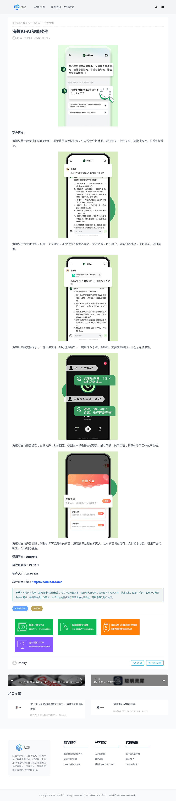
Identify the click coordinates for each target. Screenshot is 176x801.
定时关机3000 (70, 759)
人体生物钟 (100, 753)
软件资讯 (56, 7)
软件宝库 (39, 7)
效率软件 (50, 22)
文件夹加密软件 (133, 753)
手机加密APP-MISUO (104, 764)
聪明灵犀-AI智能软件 (124, 704)
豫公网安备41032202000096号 (122, 795)
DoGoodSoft (132, 764)
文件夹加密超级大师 (73, 753)
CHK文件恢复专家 (72, 764)
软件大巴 (60, 795)
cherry (17, 38)
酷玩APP (130, 759)
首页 (28, 22)
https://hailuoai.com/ (47, 582)
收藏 (137, 663)
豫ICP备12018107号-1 (95, 795)
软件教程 (69, 7)
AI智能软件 (20, 608)
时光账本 (99, 759)
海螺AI (37, 608)
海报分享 (154, 663)
